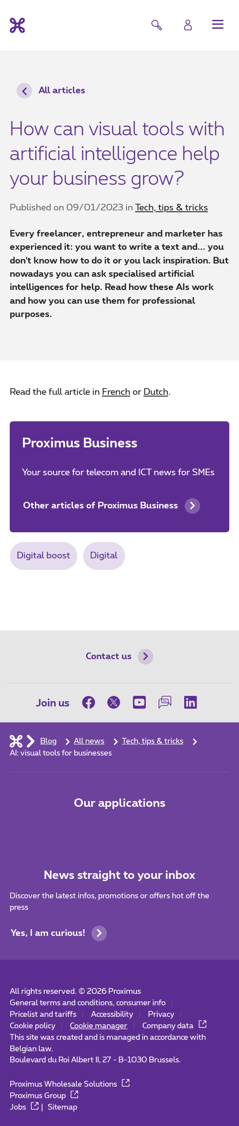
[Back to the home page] (17, 25)
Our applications (120, 803)
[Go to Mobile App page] (83, 829)
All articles (51, 91)
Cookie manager (98, 1026)
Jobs (24, 1107)
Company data (174, 1026)
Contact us (119, 656)
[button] (217, 24)
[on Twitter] (114, 702)
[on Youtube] (139, 702)
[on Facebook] (91, 702)
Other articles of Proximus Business (111, 506)
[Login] (187, 25)
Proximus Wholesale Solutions (70, 1084)
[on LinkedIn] (190, 702)
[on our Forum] (165, 702)
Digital (104, 555)
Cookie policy (32, 1026)
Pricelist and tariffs (43, 1014)
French (116, 392)
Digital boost (43, 555)
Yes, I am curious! (59, 933)
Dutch (156, 392)
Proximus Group (44, 1095)
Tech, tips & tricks (171, 207)
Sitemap (62, 1107)
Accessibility (112, 1014)
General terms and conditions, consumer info (88, 1003)
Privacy (161, 1014)
